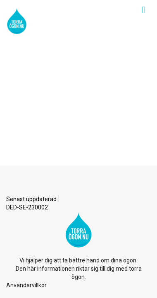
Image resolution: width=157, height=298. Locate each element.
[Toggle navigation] (143, 10)
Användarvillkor (26, 110)
